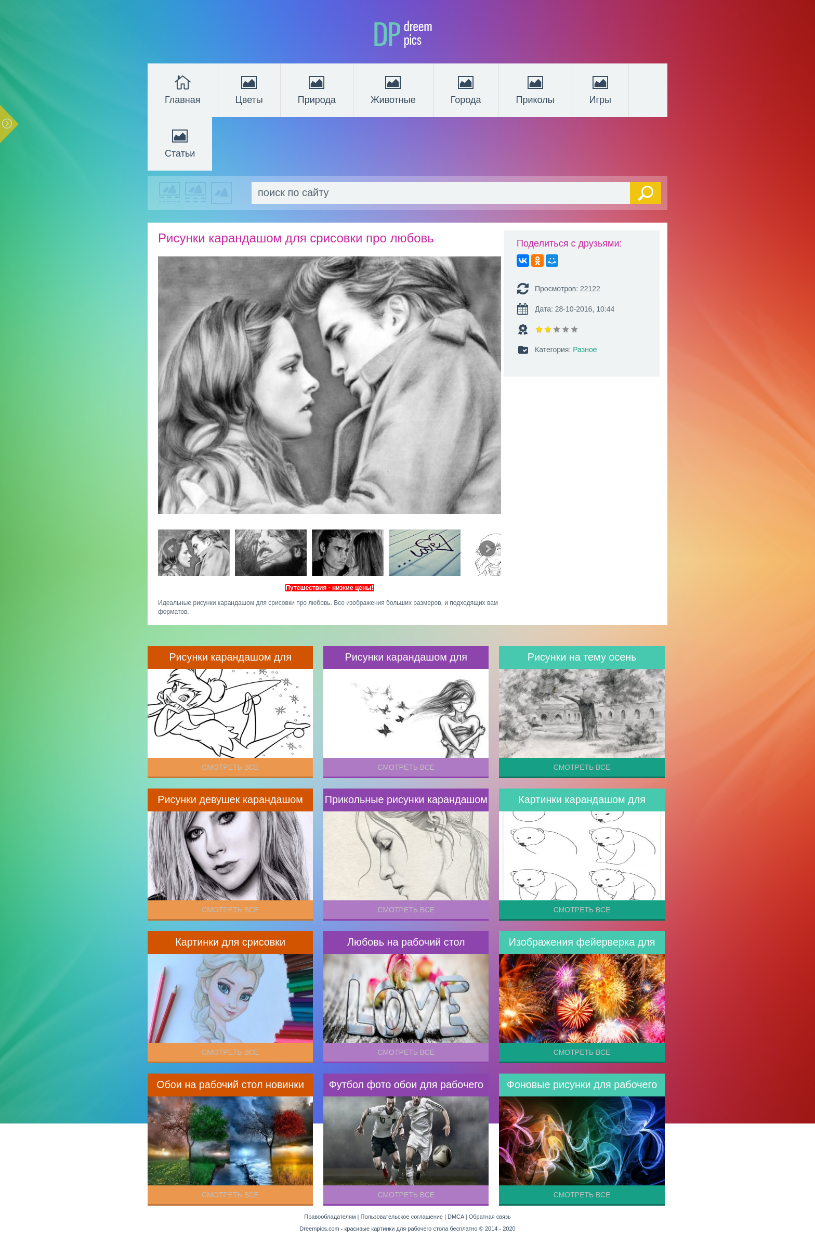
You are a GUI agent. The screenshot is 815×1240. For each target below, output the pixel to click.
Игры (600, 89)
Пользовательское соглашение (402, 1216)
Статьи (180, 142)
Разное (585, 349)
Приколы (535, 89)
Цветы (249, 89)
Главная (183, 89)
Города (466, 89)
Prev (171, 548)
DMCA (456, 1216)
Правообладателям (330, 1216)
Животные (393, 89)
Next (487, 548)
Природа (317, 89)
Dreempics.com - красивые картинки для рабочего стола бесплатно (388, 1228)
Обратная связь (490, 1216)
